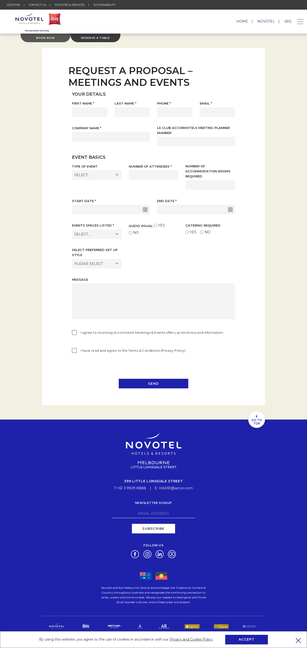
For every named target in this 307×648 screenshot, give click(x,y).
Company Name (86, 128)
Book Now (45, 38)
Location (13, 4)
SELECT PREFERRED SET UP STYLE (95, 252)
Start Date (84, 201)
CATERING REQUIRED (202, 225)
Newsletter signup (153, 503)
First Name (83, 103)
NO (136, 232)
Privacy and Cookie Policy (191, 639)
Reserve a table (95, 38)
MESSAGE (80, 279)
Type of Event (85, 166)
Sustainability (104, 4)
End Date (167, 201)
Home (242, 21)
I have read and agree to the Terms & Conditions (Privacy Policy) (133, 350)
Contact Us (37, 4)
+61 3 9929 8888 (131, 488)
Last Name (125, 103)
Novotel (266, 21)
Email (206, 103)
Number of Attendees (150, 166)
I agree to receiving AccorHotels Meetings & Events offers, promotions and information (152, 332)
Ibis (287, 21)
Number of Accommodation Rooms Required (207, 171)
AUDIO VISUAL (141, 226)
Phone (164, 103)
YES (161, 225)
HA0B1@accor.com (176, 488)
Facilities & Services (70, 4)
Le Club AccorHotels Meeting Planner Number (193, 130)
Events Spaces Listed (93, 225)
